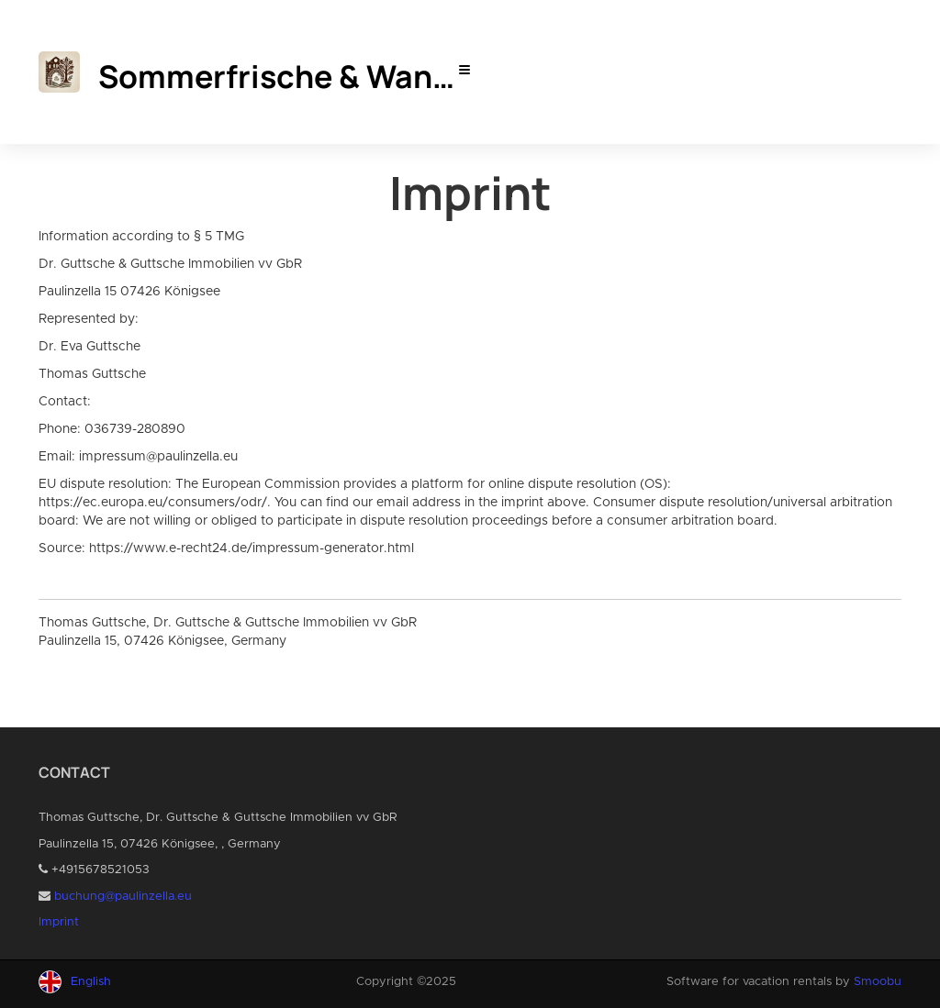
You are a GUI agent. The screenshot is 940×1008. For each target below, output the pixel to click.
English (91, 982)
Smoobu (877, 982)
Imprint (59, 922)
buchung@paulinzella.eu (123, 897)
